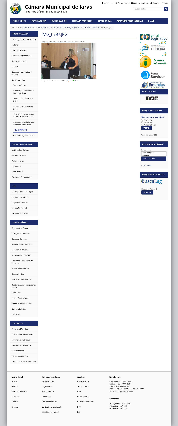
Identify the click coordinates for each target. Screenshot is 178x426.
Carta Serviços (83, 381)
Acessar (165, 3)
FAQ (79, 407)
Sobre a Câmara (42, 28)
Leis (14, 186)
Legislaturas (47, 386)
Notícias (15, 401)
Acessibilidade (124, 3)
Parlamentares (48, 381)
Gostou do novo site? (152, 116)
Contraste (156, 3)
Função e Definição (19, 391)
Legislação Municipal (50, 412)
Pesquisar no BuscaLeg (153, 174)
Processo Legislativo (22, 144)
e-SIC (79, 391)
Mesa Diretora (48, 391)
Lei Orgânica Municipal (51, 407)
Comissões (46, 396)
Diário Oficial (105, 21)
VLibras (146, 3)
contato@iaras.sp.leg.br (124, 391)
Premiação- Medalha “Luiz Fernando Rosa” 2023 (82, 28)
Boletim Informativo (85, 401)
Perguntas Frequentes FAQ (130, 21)
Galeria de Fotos (56, 28)
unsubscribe (146, 165)
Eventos (15, 407)
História (15, 386)
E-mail (151, 21)
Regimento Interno (49, 401)
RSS (78, 412)
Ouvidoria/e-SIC (58, 21)
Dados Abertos (83, 396)
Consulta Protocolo (82, 21)
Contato (136, 3)
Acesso (14, 381)
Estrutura (15, 396)
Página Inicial (19, 21)
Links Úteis (17, 323)
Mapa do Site (109, 3)
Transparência (39, 21)
